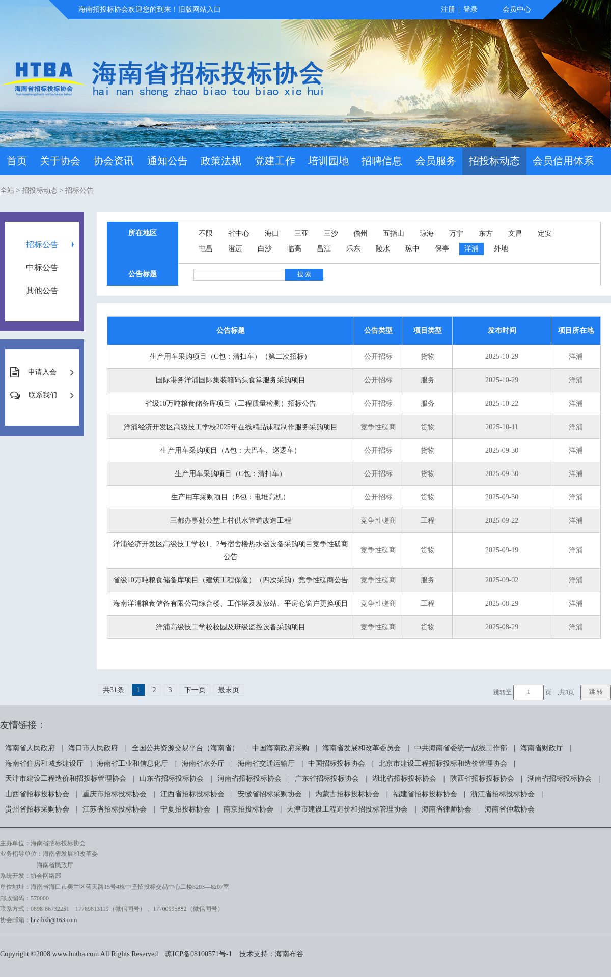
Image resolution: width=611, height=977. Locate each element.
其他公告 (42, 290)
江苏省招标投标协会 (114, 809)
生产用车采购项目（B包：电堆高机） (230, 497)
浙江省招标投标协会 (502, 794)
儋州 (360, 233)
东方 (486, 233)
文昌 (515, 233)
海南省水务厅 (203, 763)
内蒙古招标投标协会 (347, 794)
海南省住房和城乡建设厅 (44, 763)
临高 (294, 249)
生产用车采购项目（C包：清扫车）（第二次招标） (230, 356)
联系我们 (43, 395)
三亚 (301, 233)
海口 (272, 233)
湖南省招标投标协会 (559, 779)
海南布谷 (289, 954)
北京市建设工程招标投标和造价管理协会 (443, 763)
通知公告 (167, 160)
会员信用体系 (563, 160)
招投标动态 (494, 160)
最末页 (228, 690)
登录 (470, 9)
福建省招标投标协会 (425, 794)
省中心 (238, 233)
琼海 (427, 233)
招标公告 (79, 190)
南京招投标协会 (248, 809)
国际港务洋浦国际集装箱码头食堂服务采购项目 (231, 380)
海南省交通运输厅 (266, 763)
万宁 (456, 233)
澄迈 (235, 249)
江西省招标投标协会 (192, 794)
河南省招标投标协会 (249, 779)
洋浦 (471, 249)
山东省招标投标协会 (172, 779)
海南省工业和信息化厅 (132, 763)
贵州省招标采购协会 (37, 809)
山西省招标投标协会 (37, 794)
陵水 (383, 249)
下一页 (195, 690)
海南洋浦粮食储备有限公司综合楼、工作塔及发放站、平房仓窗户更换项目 (230, 603)
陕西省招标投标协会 (482, 779)
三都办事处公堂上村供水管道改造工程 (230, 520)
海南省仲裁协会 (510, 809)
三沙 (331, 233)
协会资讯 (113, 160)
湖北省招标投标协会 (404, 779)
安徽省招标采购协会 (270, 794)
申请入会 (42, 372)
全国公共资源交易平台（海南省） (185, 748)
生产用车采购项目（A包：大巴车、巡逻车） (230, 450)
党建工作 (275, 160)
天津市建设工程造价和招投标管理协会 (65, 779)
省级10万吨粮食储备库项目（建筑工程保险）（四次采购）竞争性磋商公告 (230, 580)
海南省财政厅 (541, 748)
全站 (7, 190)
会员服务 (435, 160)
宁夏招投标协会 (185, 809)
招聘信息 (382, 160)
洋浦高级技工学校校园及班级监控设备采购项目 (231, 627)
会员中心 (517, 9)
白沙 (265, 249)
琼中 (412, 249)
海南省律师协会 (446, 809)
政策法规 (221, 160)
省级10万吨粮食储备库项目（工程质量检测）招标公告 (230, 403)
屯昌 (206, 249)
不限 (206, 233)
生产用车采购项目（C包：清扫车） (230, 474)
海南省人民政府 (30, 748)
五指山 (393, 233)
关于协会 (60, 160)
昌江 (324, 249)
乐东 (353, 249)
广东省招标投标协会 (327, 779)
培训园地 (328, 160)
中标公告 (42, 267)
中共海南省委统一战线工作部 (460, 748)
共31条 (113, 690)
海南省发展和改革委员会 (361, 748)
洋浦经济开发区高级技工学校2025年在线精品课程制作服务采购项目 (231, 427)
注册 (448, 9)
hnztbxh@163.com (54, 920)
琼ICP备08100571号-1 (198, 954)
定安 (545, 233)
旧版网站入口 (199, 9)
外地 (501, 249)
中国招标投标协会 (336, 763)
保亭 (442, 249)
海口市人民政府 (93, 748)
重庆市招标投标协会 (114, 794)
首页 (17, 160)
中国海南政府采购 (280, 748)
